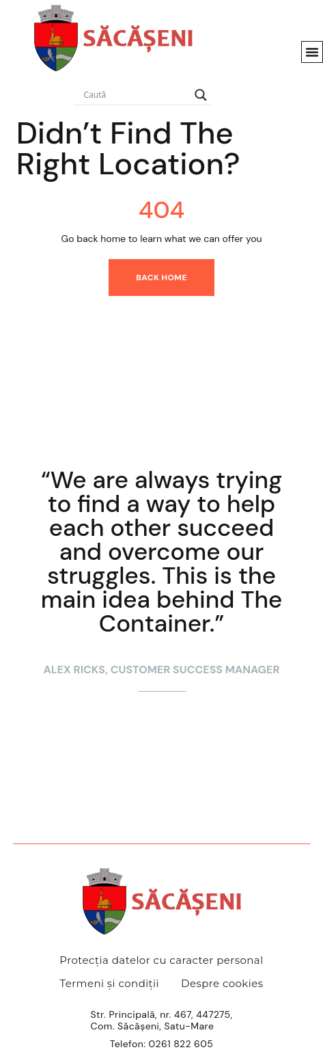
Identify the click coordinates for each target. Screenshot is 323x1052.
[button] (312, 52)
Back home (161, 277)
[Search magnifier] (200, 95)
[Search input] (136, 95)
